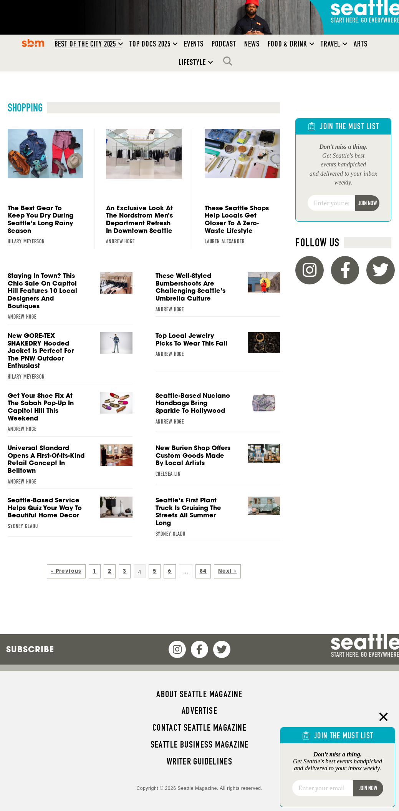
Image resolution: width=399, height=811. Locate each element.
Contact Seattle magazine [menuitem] (199, 727)
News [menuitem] (252, 43)
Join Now (367, 203)
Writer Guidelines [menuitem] (200, 761)
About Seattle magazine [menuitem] (199, 694)
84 (203, 571)
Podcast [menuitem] (224, 43)
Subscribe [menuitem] (30, 649)
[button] (120, 44)
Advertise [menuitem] (199, 710)
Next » (227, 571)
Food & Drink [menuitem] (287, 43)
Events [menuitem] (194, 43)
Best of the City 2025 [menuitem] (85, 43)
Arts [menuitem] (361, 43)
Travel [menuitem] (330, 43)
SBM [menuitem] (33, 42)
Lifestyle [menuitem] (192, 62)
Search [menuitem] (229, 61)
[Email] (331, 202)
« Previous (66, 571)
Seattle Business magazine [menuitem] (200, 744)
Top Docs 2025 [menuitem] (149, 43)
